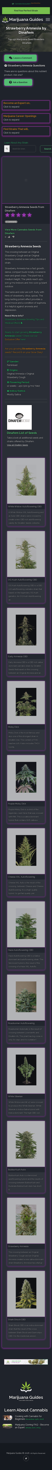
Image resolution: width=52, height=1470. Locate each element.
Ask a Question (20, 82)
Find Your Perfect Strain (26, 11)
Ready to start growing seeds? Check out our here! (23, 336)
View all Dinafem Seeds (17, 445)
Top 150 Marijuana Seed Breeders (26, 38)
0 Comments (11, 222)
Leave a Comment (22, 58)
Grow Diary (36, 352)
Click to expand (11, 106)
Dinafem (26, 42)
